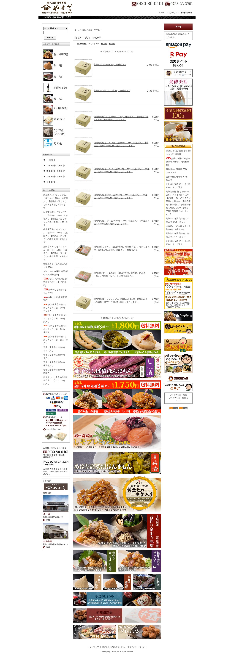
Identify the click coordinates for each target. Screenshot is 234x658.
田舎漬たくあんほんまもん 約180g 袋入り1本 (178, 228)
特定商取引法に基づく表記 (113, 647)
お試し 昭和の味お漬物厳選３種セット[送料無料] (55, 282)
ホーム (77, 30)
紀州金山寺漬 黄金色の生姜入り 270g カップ (177, 220)
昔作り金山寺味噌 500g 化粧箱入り (55, 364)
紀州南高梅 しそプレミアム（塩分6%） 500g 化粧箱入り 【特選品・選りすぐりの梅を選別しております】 (55, 218)
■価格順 (104, 44)
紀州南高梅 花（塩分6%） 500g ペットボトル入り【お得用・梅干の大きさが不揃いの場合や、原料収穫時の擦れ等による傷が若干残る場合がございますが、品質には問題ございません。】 (178, 203)
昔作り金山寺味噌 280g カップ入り (55, 349)
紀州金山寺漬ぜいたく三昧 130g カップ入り (178, 242)
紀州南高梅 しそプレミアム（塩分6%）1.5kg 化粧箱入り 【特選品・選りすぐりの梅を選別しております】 (55, 253)
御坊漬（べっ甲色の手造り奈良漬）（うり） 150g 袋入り (55, 380)
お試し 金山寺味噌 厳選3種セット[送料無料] (55, 273)
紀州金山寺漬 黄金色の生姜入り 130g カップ (177, 235)
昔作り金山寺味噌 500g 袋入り (55, 356)
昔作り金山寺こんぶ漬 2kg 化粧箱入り (112, 90)
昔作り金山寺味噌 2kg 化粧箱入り (110, 64)
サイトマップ (93, 647)
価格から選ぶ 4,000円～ (92, 30)
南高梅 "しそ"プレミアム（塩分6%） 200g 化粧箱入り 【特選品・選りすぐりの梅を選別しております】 (55, 201)
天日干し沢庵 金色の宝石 (55, 298)
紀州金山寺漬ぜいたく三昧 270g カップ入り (178, 185)
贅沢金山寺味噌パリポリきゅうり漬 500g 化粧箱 (55, 329)
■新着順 (112, 44)
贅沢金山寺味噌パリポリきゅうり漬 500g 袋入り (55, 318)
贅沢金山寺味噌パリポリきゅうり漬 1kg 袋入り (55, 339)
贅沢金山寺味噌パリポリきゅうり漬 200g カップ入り (55, 307)
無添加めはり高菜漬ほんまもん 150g (55, 265)
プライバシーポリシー (137, 647)
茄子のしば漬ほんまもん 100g (55, 291)
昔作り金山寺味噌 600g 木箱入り (55, 371)
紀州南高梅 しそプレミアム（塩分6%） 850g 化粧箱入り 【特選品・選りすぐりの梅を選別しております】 (55, 236)
